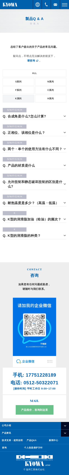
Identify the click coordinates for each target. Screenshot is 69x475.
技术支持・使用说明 (12, 440)
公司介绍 (6, 425)
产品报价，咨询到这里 (34, 409)
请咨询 (31, 60)
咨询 (4, 447)
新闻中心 (53, 440)
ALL (34, 73)
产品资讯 (6, 433)
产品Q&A (32, 440)
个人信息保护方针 (33, 447)
